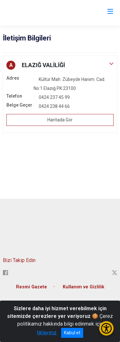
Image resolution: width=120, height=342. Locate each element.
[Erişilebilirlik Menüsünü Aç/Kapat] (106, 328)
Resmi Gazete (31, 287)
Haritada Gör (60, 119)
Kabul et (72, 332)
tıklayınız (47, 332)
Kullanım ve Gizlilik (83, 287)
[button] (60, 65)
